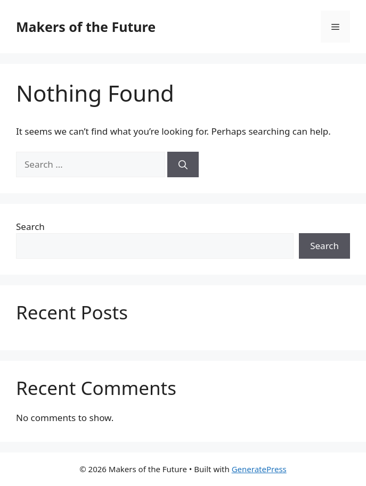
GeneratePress (259, 469)
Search (30, 226)
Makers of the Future (86, 27)
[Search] (183, 164)
